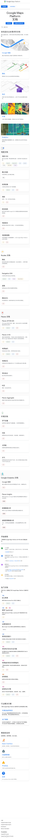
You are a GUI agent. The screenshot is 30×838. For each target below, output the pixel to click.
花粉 (3, 433)
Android (8, 163)
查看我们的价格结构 (19, 23)
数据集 (4, 501)
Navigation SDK (7, 273)
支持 (3, 777)
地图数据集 (6, 235)
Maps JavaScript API (13, 569)
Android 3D (14, 163)
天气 (3, 458)
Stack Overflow (7, 744)
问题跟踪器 (6, 755)
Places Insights (7, 494)
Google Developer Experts (6, 824)
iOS (20, 163)
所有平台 (4, 629)
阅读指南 (7, 551)
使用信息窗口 (6, 636)
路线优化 (5, 298)
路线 (3, 74)
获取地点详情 (6, 689)
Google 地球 (6, 482)
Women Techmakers (5, 828)
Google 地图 (6, 53)
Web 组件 (9, 165)
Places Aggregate (8, 398)
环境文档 (4, 416)
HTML (4, 165)
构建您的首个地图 (9, 555)
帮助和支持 (5, 733)
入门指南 (7, 547)
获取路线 (5, 677)
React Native (20, 278)
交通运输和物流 (7, 710)
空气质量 (5, 421)
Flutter (15, 165)
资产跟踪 (5, 719)
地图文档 (4, 152)
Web (4, 487)
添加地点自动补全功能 (9, 649)
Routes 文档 (5, 255)
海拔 (3, 197)
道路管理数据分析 (8, 520)
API (17, 189)
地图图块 (5, 223)
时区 (3, 386)
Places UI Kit (6, 335)
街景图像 (5, 184)
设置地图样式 (6, 624)
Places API (21, 569)
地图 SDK (5, 156)
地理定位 (5, 361)
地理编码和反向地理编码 (10, 663)
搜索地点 (7, 564)
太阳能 (4, 445)
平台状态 (5, 766)
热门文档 (4, 587)
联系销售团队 (12, 6)
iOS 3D (25, 163)
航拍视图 (5, 209)
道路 (3, 286)
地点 (3, 94)
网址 (3, 177)
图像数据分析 (6, 508)
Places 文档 (5, 317)
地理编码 (5, 349)
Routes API (11, 578)
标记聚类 (5, 598)
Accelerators (3, 826)
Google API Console (5, 834)
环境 (3, 116)
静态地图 (5, 172)
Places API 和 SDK (8, 321)
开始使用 (4, 6)
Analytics (5, 137)
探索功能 (9, 23)
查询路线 (7, 574)
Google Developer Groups (6, 822)
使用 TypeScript (7, 610)
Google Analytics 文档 (9, 478)
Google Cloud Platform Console (7, 836)
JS (3, 163)
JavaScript (11, 560)
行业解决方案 (6, 704)
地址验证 (5, 373)
